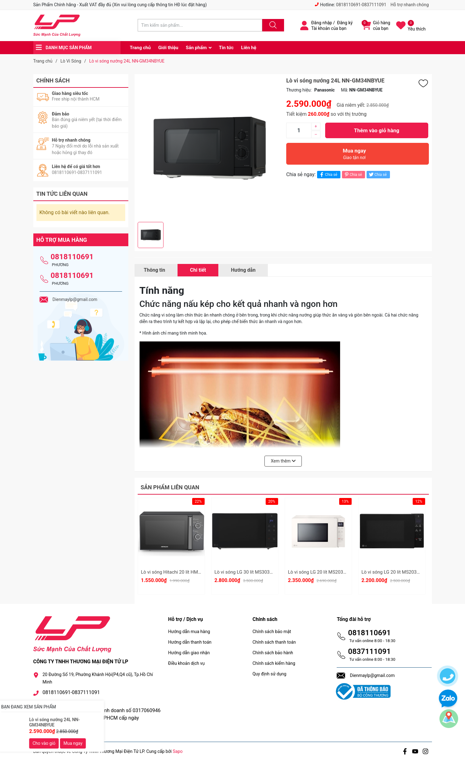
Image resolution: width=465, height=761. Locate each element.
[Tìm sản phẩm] (200, 25)
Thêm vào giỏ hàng (376, 130)
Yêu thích (416, 28)
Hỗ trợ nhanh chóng (410, 4)
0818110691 (72, 256)
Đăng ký (345, 22)
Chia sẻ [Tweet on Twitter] (377, 174)
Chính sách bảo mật (272, 631)
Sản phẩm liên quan (170, 487)
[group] (209, 148)
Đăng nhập (321, 22)
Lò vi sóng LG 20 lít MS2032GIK (320, 572)
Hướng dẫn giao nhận (189, 652)
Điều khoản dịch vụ (186, 663)
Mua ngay (354, 155)
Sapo (178, 751)
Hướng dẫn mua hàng (189, 631)
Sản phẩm (196, 47)
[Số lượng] (298, 130)
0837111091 (369, 651)
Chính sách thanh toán (274, 642)
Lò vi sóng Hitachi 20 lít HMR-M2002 (179, 572)
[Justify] (272, 25)
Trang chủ (140, 47)
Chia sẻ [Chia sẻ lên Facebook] (328, 174)
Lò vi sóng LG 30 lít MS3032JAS (248, 572)
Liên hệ (248, 47)
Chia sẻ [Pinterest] (353, 174)
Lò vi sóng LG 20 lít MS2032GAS (395, 572)
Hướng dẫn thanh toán (189, 642)
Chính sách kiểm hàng (274, 663)
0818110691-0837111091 (361, 4)
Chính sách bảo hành (273, 652)
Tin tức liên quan (62, 193)
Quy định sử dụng (270, 673)
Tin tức (226, 47)
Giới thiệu (168, 47)
